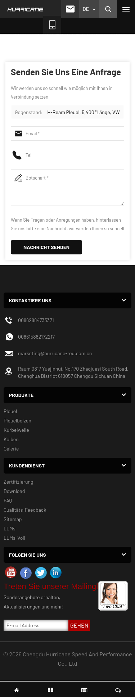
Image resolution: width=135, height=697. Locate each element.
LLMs (9, 528)
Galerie (11, 448)
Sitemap (13, 519)
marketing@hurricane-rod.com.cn (55, 353)
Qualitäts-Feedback (25, 510)
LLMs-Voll (14, 538)
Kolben (11, 439)
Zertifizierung (18, 482)
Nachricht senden (46, 247)
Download (14, 491)
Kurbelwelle (16, 430)
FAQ (8, 500)
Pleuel (10, 411)
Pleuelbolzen (17, 420)
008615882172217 (36, 337)
